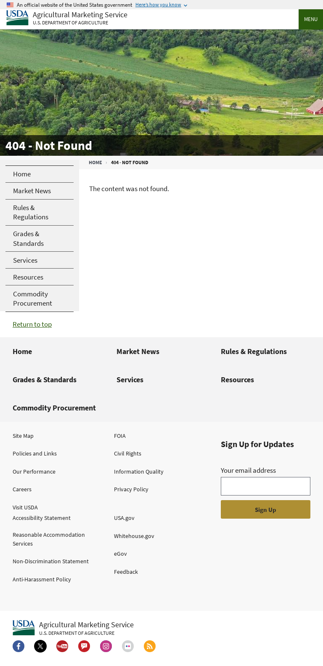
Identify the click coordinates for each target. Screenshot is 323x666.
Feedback (126, 571)
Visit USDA (25, 507)
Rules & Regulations (254, 351)
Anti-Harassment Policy (42, 579)
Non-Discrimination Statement (51, 561)
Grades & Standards (45, 379)
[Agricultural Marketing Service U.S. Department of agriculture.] (73, 628)
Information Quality (139, 471)
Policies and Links (35, 453)
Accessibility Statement (42, 518)
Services (129, 379)
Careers (22, 489)
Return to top (32, 324)
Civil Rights (127, 453)
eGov (120, 553)
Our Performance (34, 471)
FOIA (120, 436)
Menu (311, 19)
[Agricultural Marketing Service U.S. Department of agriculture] (66, 18)
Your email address (248, 470)
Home (95, 162)
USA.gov (124, 518)
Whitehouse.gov (134, 536)
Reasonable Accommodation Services (49, 539)
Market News (137, 351)
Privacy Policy (131, 489)
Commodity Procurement (54, 408)
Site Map (23, 436)
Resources (237, 379)
